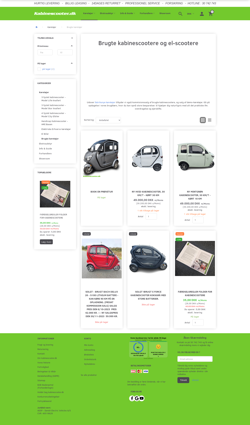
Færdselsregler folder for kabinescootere (53, 216)
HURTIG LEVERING (47, 3)
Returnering (42, 349)
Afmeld (195, 380)
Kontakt (41, 353)
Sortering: (89, 119)
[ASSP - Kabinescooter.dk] (55, 13)
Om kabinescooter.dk (47, 358)
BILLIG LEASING (76, 3)
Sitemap (41, 380)
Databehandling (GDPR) (48, 375)
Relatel (151, 358)
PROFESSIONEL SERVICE (142, 3)
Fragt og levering (45, 344)
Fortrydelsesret (44, 401)
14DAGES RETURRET (106, 3)
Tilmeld (183, 380)
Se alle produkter (89, 375)
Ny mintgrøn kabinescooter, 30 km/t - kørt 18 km (195, 195)
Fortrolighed (43, 367)
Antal (141, 216)
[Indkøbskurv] (211, 13)
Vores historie (43, 362)
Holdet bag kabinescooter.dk (50, 392)
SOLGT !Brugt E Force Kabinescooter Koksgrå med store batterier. (148, 295)
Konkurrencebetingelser (48, 396)
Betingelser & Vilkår (46, 371)
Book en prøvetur (102, 191)
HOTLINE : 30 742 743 (202, 3)
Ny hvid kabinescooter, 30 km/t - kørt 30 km (148, 193)
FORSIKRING (174, 3)
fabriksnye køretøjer (105, 102)
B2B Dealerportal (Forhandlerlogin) (45, 386)
